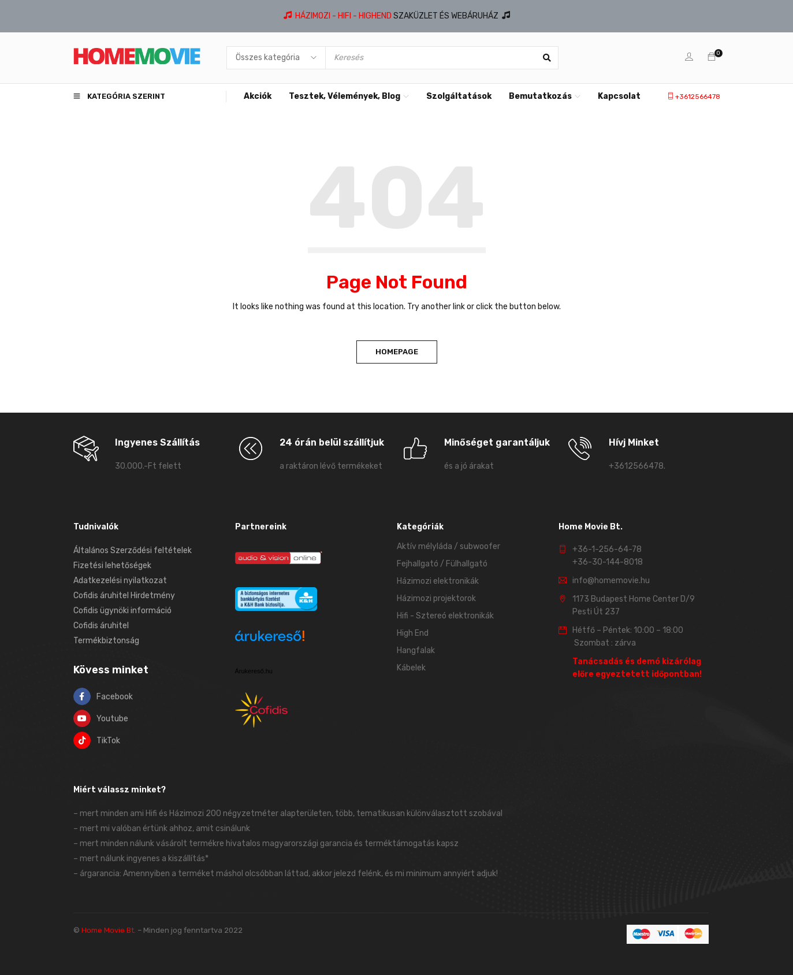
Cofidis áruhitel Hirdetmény (124, 595)
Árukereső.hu (254, 671)
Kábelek (411, 668)
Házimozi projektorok (436, 598)
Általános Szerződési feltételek (132, 550)
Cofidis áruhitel (101, 626)
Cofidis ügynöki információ (122, 611)
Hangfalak (416, 650)
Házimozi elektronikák (438, 581)
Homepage (396, 351)
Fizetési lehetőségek (112, 565)
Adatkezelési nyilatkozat (120, 580)
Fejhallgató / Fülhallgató (442, 564)
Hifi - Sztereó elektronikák (445, 616)
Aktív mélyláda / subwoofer (448, 546)
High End (413, 633)
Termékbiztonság (106, 641)
